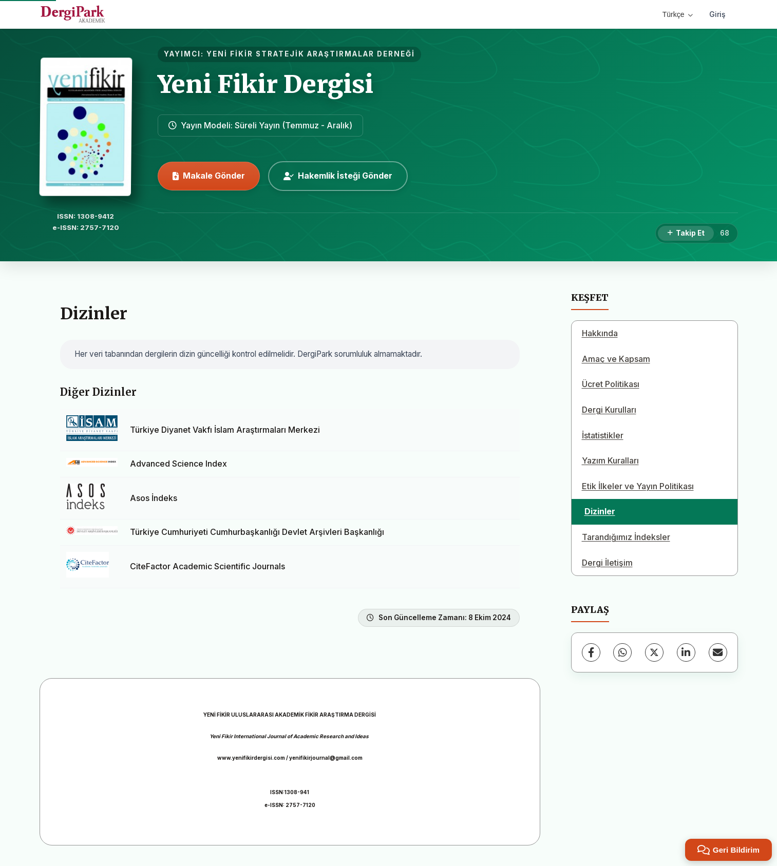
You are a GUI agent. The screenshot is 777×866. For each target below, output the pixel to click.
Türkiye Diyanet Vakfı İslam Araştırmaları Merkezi (225, 430)
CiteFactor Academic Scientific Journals (207, 566)
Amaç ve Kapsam (616, 359)
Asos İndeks (153, 498)
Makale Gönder (209, 175)
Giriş (717, 14)
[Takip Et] (686, 233)
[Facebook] (591, 652)
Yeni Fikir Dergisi (265, 84)
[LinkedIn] (686, 652)
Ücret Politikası (610, 384)
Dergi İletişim (607, 562)
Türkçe (677, 14)
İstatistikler (602, 435)
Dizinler (599, 511)
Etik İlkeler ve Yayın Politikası (638, 486)
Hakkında (600, 333)
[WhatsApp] (622, 652)
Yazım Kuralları (610, 460)
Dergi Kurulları (609, 410)
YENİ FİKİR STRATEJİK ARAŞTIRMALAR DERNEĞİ (310, 54)
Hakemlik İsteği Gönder (337, 175)
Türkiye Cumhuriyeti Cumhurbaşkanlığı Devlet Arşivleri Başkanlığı (257, 532)
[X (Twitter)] (654, 652)
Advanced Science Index (178, 463)
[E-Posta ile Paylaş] (718, 652)
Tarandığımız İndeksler (626, 537)
